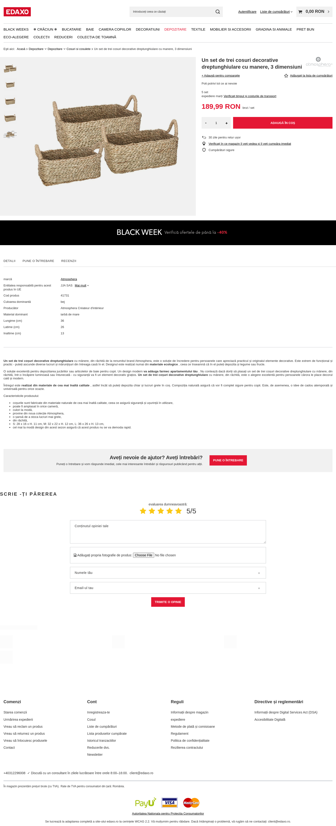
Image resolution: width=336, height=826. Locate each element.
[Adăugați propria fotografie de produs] (164, 555)
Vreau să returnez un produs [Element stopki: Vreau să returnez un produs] (24, 733)
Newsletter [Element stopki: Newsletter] (95, 754)
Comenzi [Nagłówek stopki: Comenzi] (12, 701)
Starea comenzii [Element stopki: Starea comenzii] (15, 712)
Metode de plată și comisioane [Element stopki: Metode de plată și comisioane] (193, 726)
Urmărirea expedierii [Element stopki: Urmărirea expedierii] (18, 719)
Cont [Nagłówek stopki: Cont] (92, 701)
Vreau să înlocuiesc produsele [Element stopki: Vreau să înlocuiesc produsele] (25, 740)
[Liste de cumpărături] (276, 12)
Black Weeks (16, 29)
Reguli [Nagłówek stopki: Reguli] (177, 701)
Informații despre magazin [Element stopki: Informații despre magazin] (189, 712)
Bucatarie (71, 29)
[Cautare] (217, 12)
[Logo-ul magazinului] (17, 11)
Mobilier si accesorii (230, 29)
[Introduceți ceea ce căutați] (176, 12)
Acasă (21, 49)
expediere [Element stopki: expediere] (178, 719)
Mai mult (80, 285)
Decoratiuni (148, 29)
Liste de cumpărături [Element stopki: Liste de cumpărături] (102, 726)
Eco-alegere (16, 37)
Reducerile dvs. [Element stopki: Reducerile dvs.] (98, 747)
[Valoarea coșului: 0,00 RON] (314, 12)
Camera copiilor (115, 29)
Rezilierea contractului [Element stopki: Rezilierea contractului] (187, 747)
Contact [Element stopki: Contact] (9, 747)
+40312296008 (14, 773)
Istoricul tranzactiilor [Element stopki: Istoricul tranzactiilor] (101, 740)
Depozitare (175, 29)
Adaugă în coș (282, 123)
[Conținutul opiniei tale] (168, 532)
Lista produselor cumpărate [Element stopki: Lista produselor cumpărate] (107, 733)
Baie (90, 29)
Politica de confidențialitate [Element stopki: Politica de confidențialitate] (190, 740)
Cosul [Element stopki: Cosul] (91, 719)
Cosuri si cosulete (78, 49)
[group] (107, 136)
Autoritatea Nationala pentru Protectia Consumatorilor (168, 813)
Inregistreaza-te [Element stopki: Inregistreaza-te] (98, 712)
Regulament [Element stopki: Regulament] (180, 733)
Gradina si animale (274, 29)
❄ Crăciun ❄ (45, 29)
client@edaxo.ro (141, 773)
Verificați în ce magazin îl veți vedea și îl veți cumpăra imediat (250, 143)
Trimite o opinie (168, 602)
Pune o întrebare (228, 460)
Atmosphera (69, 279)
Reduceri (63, 37)
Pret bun (305, 29)
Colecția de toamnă (96, 37)
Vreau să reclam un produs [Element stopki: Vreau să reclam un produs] (23, 726)
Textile (198, 29)
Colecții (41, 37)
